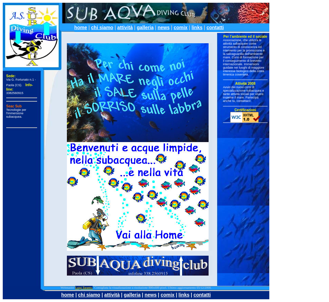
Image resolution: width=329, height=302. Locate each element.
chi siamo (102, 27)
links (196, 27)
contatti (215, 27)
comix (180, 27)
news (163, 27)
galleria (145, 27)
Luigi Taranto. (84, 287)
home (80, 27)
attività (125, 27)
